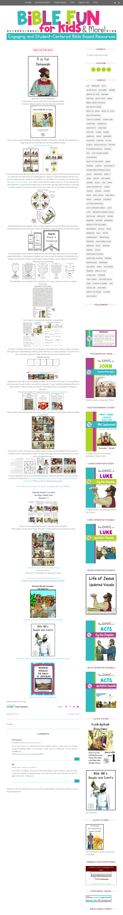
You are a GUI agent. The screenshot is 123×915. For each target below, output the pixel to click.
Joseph (90, 191)
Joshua (98, 191)
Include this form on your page (101, 883)
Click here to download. (43, 145)
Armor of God (93, 94)
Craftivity (91, 128)
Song (99, 267)
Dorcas (100, 140)
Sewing (108, 258)
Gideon (98, 166)
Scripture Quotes (95, 258)
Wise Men (102, 288)
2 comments (11, 705)
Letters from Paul (95, 204)
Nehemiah (24, 707)
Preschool (104, 237)
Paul (99, 233)
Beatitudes (100, 98)
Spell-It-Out (100, 271)
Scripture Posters (95, 254)
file (88, 153)
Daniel (106, 132)
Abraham (95, 86)
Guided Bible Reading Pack (98, 170)
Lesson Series (42, 2)
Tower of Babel (100, 283)
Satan (97, 250)
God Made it (109, 166)
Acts (104, 86)
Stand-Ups (91, 275)
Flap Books (92, 157)
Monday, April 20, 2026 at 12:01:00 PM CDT (24, 767)
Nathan (99, 220)
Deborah (107, 136)
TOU (95, 2)
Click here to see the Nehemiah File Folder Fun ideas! (43, 620)
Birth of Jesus (93, 111)
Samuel (90, 250)
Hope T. (107, 174)
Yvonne (106, 292)
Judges (106, 191)
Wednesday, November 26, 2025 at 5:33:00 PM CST (26, 742)
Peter (105, 233)
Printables (60, 2)
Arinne (112, 90)
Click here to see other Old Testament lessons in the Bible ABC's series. (43, 659)
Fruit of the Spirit (95, 161)
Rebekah (90, 246)
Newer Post (13, 714)
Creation (102, 128)
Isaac (89, 178)
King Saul (110, 195)
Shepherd (103, 262)
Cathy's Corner (94, 119)
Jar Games (105, 178)
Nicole (101, 229)
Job (103, 182)
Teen (89, 283)
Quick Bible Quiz (103, 241)
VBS (72, 2)
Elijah (108, 140)
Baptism (90, 98)
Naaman (90, 220)
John (109, 182)
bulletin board (94, 115)
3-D (88, 86)
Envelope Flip (100, 145)
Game (107, 161)
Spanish (90, 271)
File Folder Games (100, 153)
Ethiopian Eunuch (94, 149)
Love (109, 208)
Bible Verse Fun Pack (96, 103)
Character (108, 119)
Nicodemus (91, 229)
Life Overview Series (96, 208)
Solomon (91, 267)
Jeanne (90, 182)
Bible (110, 98)
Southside (108, 267)
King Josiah (98, 195)
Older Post (74, 714)
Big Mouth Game (94, 107)
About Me (84, 2)
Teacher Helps (105, 279)
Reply (77, 759)
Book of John (108, 111)
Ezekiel (108, 149)
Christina (91, 124)
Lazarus (107, 199)
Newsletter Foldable (96, 225)
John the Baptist (94, 187)
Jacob (96, 178)
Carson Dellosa (22, 182)
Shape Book (92, 262)
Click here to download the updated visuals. (43, 568)
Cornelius (101, 124)
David (98, 136)
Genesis (90, 166)
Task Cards (92, 279)
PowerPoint (92, 237)
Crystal (90, 132)
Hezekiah (98, 174)
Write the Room (94, 292)
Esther (112, 145)
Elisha (89, 145)
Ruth (98, 246)
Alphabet (10, 707)
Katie (89, 195)
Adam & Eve (92, 90)
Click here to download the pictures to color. (43, 578)
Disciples (91, 140)
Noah (109, 229)
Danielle (90, 136)
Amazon (12, 182)
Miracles (101, 216)
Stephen (101, 275)
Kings (89, 199)
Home (28, 2)
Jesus (97, 182)
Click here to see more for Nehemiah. (43, 697)
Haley (89, 174)
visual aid (91, 288)
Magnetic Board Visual (103, 212)
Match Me (91, 216)
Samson (106, 246)
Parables (91, 233)
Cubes (17, 707)
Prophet (90, 241)
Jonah (107, 187)
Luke (89, 212)
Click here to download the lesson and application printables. (43, 486)
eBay (30, 182)
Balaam (105, 94)
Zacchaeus (91, 296)
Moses (110, 216)
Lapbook (97, 199)
